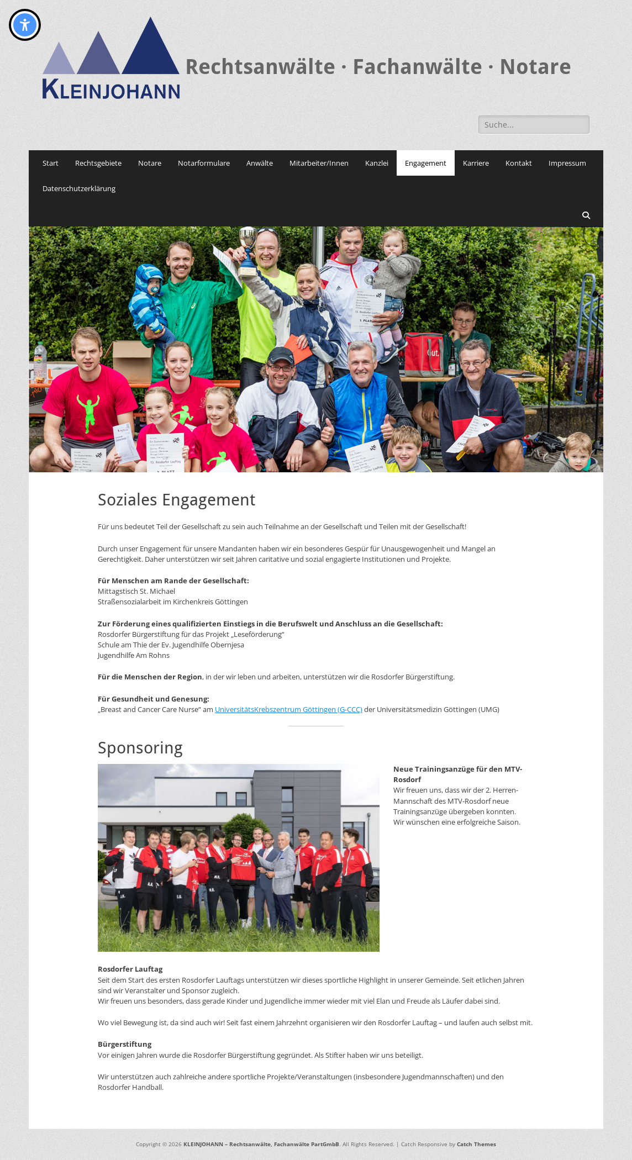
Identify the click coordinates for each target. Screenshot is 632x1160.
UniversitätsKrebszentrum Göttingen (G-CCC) (288, 709)
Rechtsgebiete (98, 163)
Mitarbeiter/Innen (319, 163)
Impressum (567, 163)
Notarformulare (204, 163)
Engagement (425, 163)
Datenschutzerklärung (79, 188)
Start (51, 163)
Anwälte (259, 163)
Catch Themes (476, 1144)
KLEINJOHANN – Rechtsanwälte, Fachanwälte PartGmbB (261, 1144)
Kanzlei (376, 163)
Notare (149, 163)
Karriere (476, 163)
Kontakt (518, 163)
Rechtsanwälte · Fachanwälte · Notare (378, 67)
